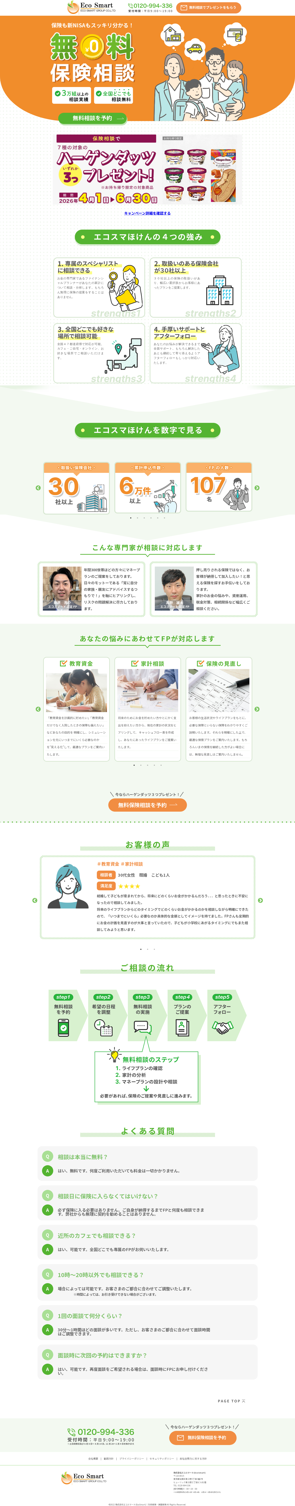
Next (257, 484)
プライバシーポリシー (131, 1451)
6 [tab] (164, 510)
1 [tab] (131, 510)
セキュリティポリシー (162, 1451)
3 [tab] (144, 510)
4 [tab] (151, 510)
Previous (38, 484)
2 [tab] (137, 510)
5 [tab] (157, 510)
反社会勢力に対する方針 (193, 1451)
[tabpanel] (76, 484)
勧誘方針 (109, 1451)
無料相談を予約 (92, 115)
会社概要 (93, 1451)
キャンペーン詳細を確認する (147, 213)
